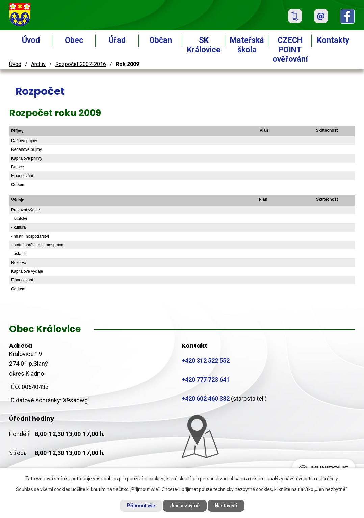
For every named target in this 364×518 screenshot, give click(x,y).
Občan (160, 40)
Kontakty (333, 40)
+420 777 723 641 (206, 379)
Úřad (117, 40)
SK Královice (203, 44)
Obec (74, 40)
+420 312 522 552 (206, 360)
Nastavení (226, 505)
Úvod (31, 40)
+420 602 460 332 (206, 398)
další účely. (327, 478)
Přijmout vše (141, 505)
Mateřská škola (247, 44)
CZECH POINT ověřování (290, 49)
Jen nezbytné (185, 505)
